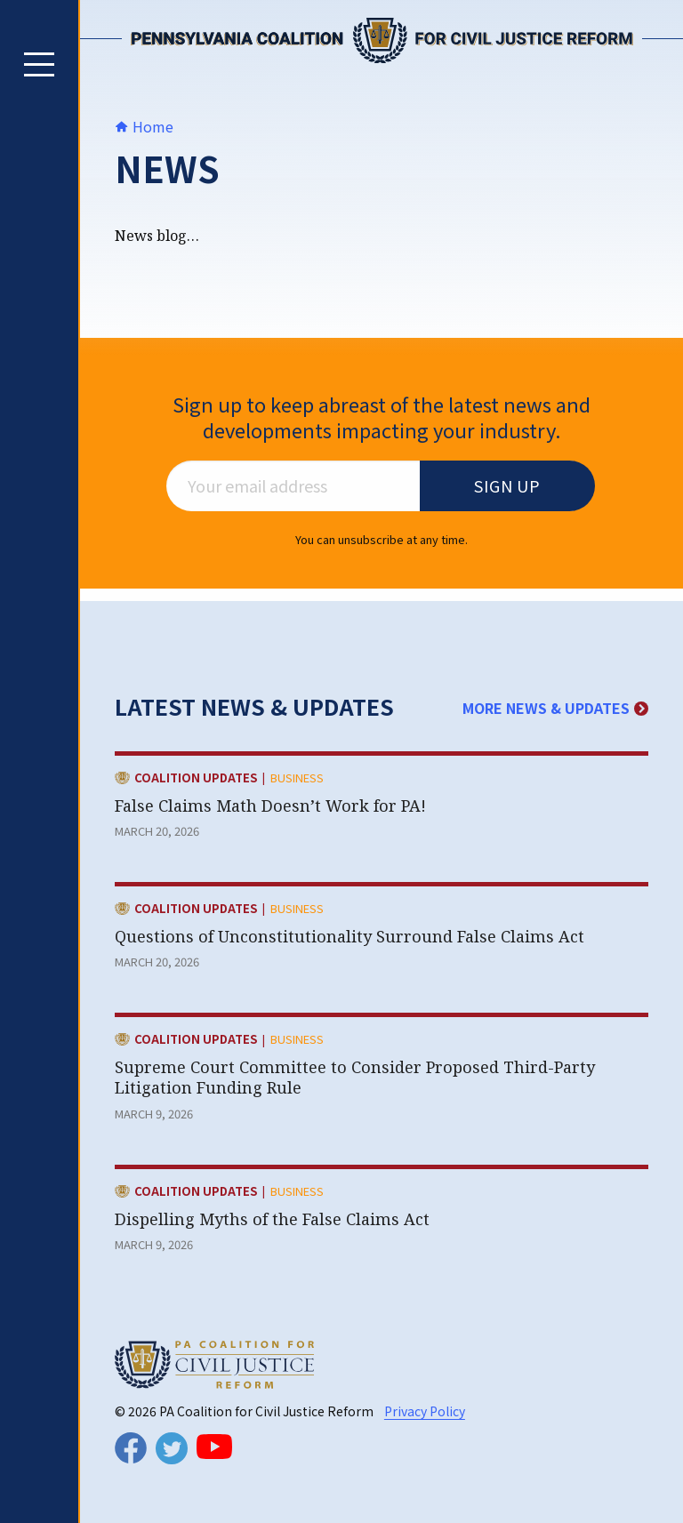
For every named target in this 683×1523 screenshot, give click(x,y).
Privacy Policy (424, 1411)
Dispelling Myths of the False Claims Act (274, 1219)
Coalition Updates (195, 779)
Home (144, 126)
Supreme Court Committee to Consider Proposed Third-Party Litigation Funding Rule (355, 1077)
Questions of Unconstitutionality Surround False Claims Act (349, 936)
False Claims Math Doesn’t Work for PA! (270, 805)
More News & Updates (555, 707)
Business (297, 778)
